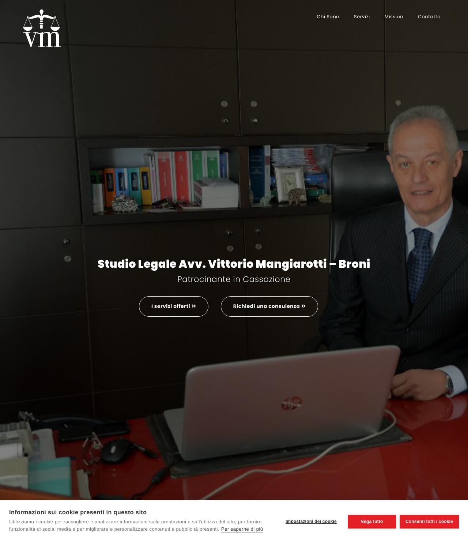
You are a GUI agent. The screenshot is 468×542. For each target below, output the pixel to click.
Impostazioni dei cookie (309, 520)
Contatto (429, 16)
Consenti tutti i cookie (429, 520)
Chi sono (328, 16)
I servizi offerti (172, 306)
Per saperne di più (242, 529)
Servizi (362, 16)
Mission (394, 16)
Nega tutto (370, 520)
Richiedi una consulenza (270, 306)
